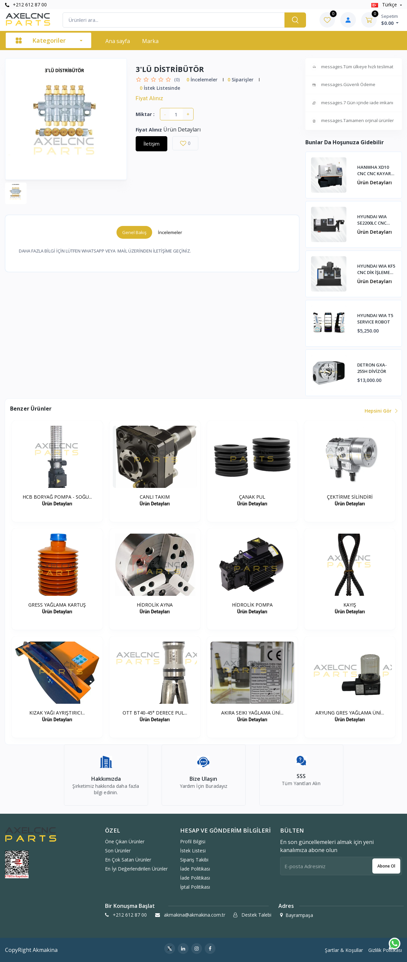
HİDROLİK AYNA (155, 605)
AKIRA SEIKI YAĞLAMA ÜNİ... (252, 712)
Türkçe (384, 4)
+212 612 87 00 (26, 4)
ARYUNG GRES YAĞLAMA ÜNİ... (349, 712)
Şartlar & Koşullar (344, 950)
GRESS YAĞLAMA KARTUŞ (57, 605)
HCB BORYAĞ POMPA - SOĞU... (57, 497)
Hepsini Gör (381, 411)
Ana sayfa (117, 41)
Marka (150, 41)
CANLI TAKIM (155, 497)
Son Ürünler (118, 850)
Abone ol (386, 866)
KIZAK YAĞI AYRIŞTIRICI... (57, 712)
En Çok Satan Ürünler (128, 859)
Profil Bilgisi (192, 841)
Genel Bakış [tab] (134, 232)
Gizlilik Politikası (385, 950)
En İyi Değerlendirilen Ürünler (136, 868)
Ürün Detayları (374, 182)
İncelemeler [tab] (170, 232)
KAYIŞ (349, 605)
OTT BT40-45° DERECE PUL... (155, 712)
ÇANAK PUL (252, 497)
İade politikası (195, 868)
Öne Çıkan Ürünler (124, 841)
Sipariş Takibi (194, 859)
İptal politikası (195, 887)
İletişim (151, 143)
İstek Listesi (193, 850)
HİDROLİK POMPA (252, 605)
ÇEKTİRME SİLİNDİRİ (350, 497)
